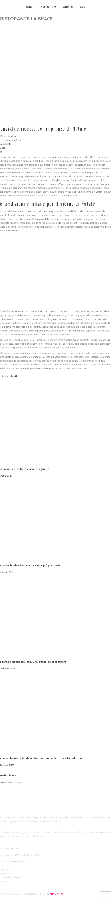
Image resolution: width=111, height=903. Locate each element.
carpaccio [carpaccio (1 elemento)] (12, 782)
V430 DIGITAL (56, 894)
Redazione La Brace (11, 140)
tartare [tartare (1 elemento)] (18, 782)
